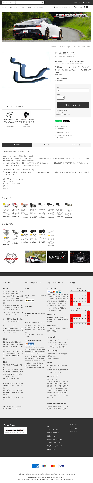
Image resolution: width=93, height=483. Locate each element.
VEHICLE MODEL (62, 56)
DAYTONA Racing (37, 7)
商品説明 (17, 144)
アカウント (76, 2)
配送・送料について (53, 432)
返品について (59, 112)
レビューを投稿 (59, 128)
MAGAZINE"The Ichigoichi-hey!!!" (62, 7)
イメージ (46, 144)
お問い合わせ (77, 7)
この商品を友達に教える (62, 132)
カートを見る (73, 428)
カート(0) (86, 2)
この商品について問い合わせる (63, 135)
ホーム (4, 7)
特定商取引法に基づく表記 (63, 114)
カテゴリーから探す (13, 7)
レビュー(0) (76, 144)
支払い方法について (53, 429)
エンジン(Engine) (70, 52)
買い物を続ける (59, 138)
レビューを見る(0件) (61, 126)
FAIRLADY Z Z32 (62, 52)
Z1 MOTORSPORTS (63, 53)
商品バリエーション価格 (62, 110)
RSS (48, 449)
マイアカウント (74, 425)
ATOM (53, 449)
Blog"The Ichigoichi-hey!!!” (54, 446)
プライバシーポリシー (53, 442)
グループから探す (25, 7)
